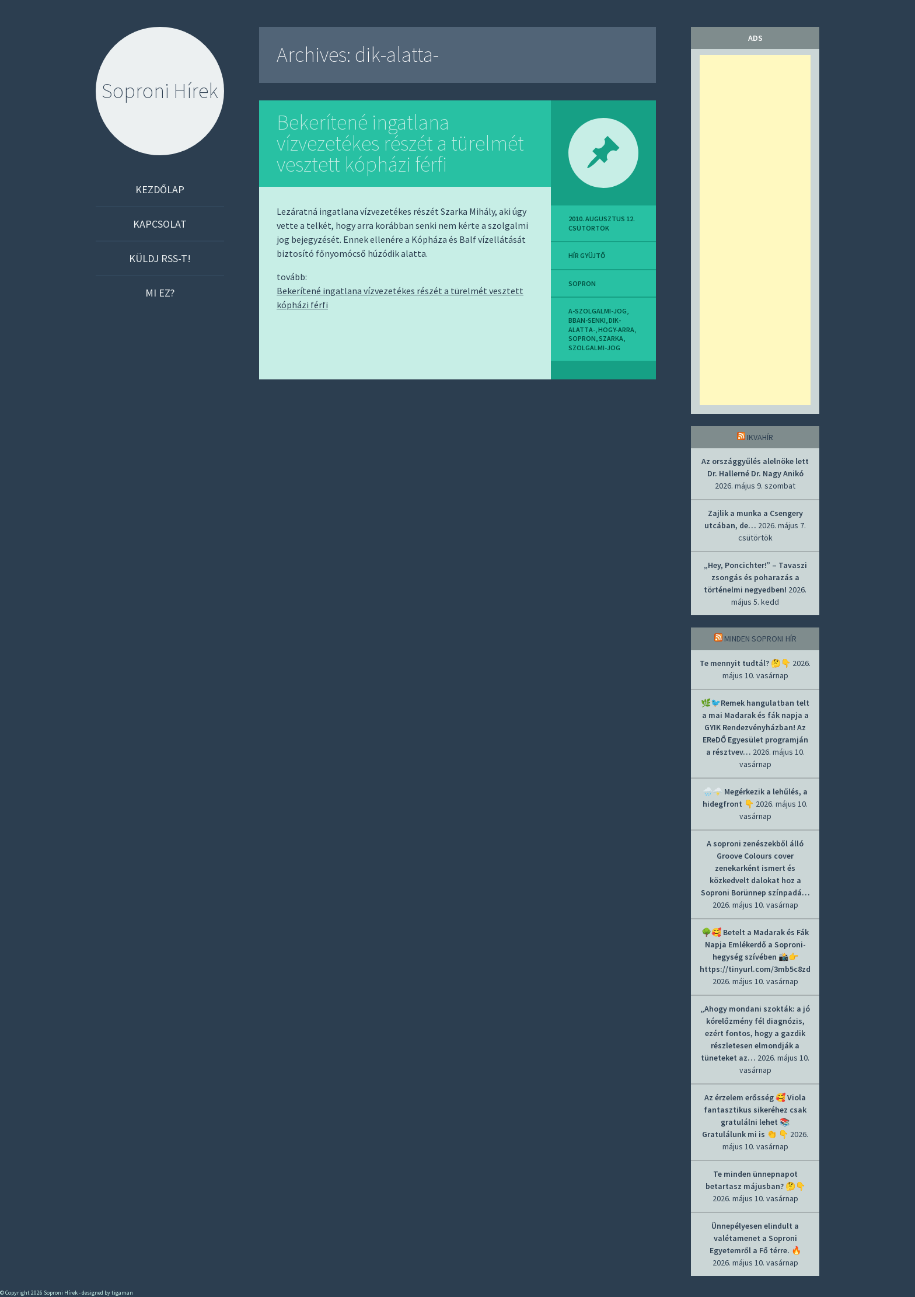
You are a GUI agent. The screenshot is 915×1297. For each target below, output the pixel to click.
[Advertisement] (755, 230)
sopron (582, 283)
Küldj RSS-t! (160, 258)
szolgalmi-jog (594, 347)
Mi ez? (159, 292)
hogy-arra (616, 329)
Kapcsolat (160, 224)
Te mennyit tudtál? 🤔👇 (745, 663)
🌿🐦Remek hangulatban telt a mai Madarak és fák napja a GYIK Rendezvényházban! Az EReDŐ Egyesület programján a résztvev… (755, 727)
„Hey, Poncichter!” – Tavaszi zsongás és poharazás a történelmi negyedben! (755, 577)
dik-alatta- (594, 325)
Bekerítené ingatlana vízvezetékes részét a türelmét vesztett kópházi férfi (400, 143)
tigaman (122, 1292)
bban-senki (587, 320)
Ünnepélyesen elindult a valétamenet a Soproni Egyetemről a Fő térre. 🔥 (755, 1238)
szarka (611, 338)
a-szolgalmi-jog (597, 310)
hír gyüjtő (586, 255)
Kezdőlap (159, 189)
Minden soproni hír (760, 638)
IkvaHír (760, 437)
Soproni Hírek (160, 91)
